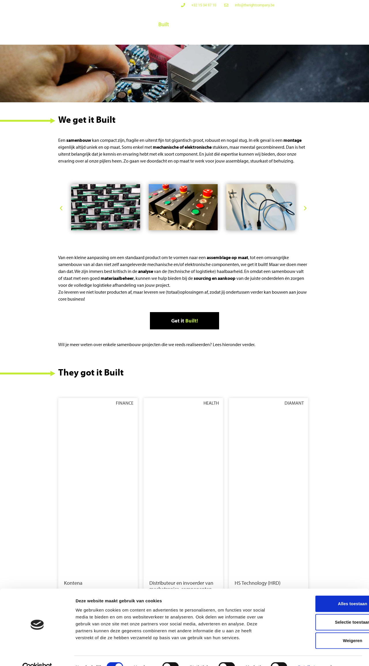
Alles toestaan (321, 591)
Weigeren (320, 628)
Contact (354, 36)
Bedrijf (295, 36)
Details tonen (311, 654)
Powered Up (133, 24)
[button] (61, 209)
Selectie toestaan (321, 609)
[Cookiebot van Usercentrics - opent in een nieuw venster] (37, 654)
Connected (94, 24)
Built (163, 24)
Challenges (193, 24)
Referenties (324, 36)
